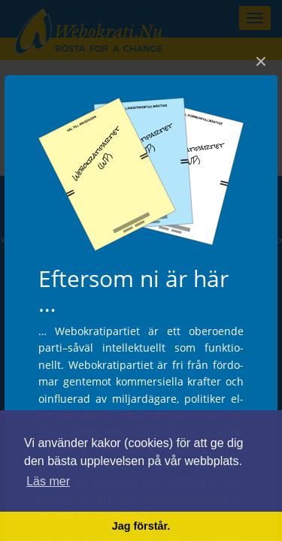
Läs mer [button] (48, 481)
